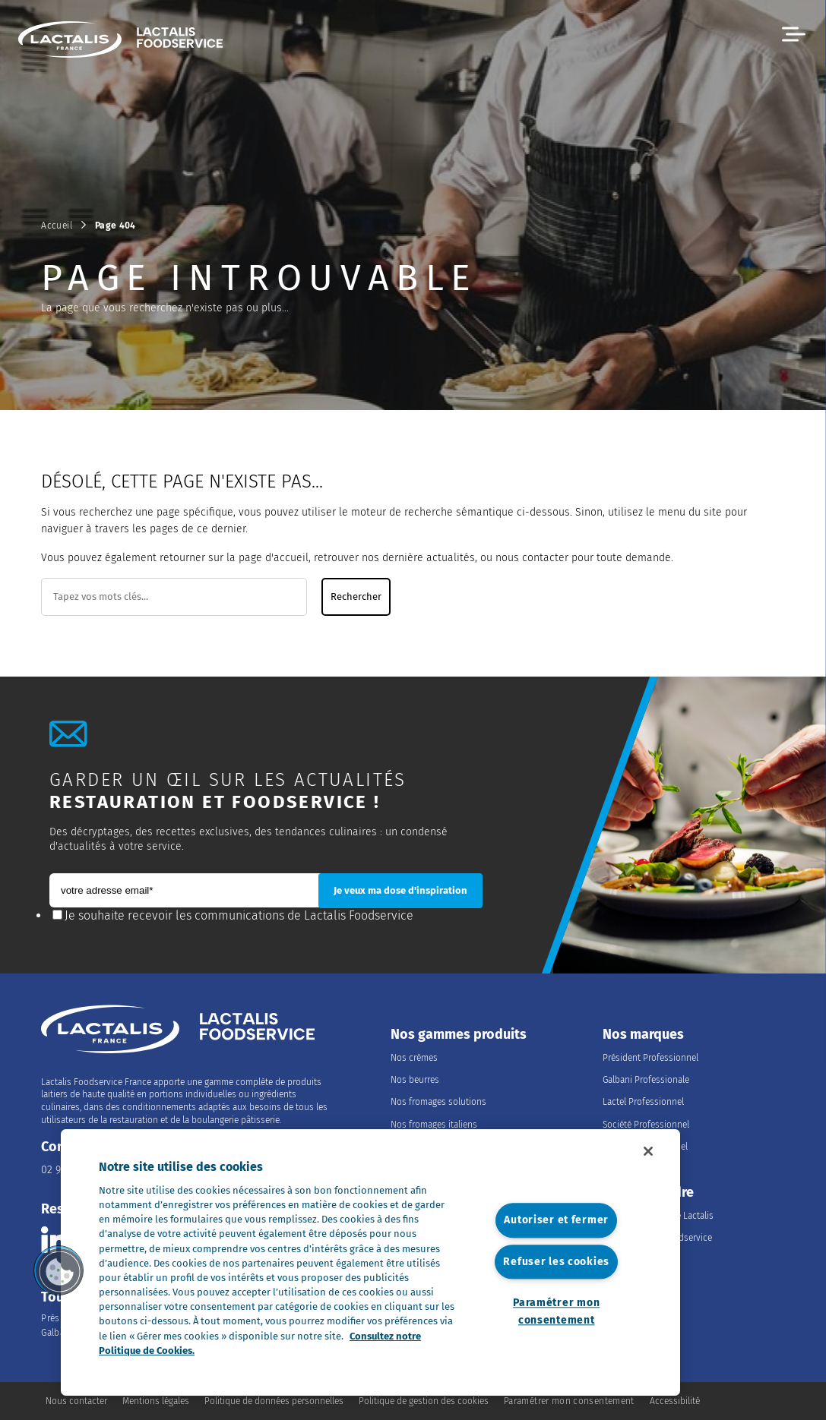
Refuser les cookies (556, 1261)
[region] (370, 1262)
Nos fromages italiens (434, 1124)
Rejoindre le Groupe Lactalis (658, 1215)
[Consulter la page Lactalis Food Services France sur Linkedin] (54, 1239)
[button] (794, 34)
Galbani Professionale (646, 1079)
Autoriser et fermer (556, 1220)
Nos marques (643, 1035)
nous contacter (531, 557)
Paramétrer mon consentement (556, 1311)
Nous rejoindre (648, 1193)
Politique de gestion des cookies (424, 1401)
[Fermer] (648, 1151)
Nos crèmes (414, 1057)
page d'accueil (274, 557)
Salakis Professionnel (645, 1146)
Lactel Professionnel (643, 1102)
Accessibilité (675, 1401)
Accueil (56, 225)
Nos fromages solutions (438, 1102)
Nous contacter (76, 1401)
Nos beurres (415, 1079)
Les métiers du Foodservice (657, 1237)
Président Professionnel (650, 1057)
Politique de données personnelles (273, 1401)
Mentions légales (155, 1401)
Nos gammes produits (459, 1035)
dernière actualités (428, 557)
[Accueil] (128, 42)
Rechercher (356, 597)
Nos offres (623, 1259)
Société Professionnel (646, 1124)
